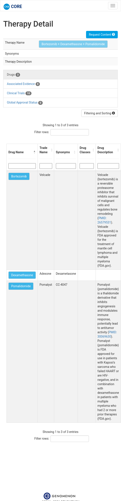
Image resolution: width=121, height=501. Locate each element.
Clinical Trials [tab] (19, 93)
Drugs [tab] (13, 75)
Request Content (102, 34)
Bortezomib (19, 176)
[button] (34, 152)
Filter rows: (41, 132)
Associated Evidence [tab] (23, 84)
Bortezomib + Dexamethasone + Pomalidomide (73, 44)
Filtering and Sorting (99, 113)
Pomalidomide (21, 286)
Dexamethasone (22, 275)
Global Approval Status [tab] (25, 103)
